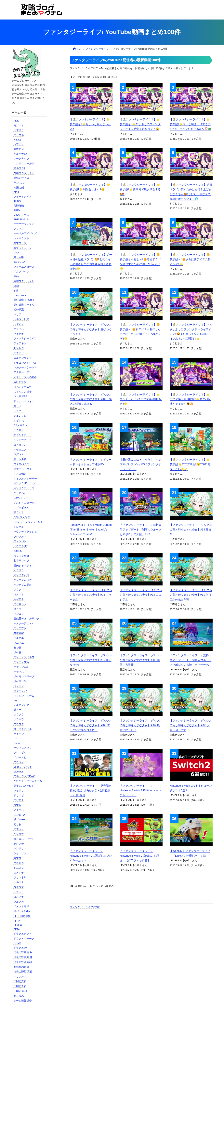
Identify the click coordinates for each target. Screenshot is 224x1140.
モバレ (17, 742)
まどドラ (19, 872)
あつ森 (17, 647)
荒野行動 (19, 205)
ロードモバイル (23, 729)
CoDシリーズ (21, 214)
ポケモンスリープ (24, 676)
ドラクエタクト (23, 933)
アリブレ (19, 228)
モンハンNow (21, 662)
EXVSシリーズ (22, 497)
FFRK (17, 920)
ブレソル (19, 536)
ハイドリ (19, 790)
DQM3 (17, 943)
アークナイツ (21, 158)
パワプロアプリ (23, 747)
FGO (16, 120)
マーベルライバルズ (25, 233)
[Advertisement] (29, 1069)
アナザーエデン (23, 372)
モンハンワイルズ (24, 657)
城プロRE (19, 819)
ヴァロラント (21, 238)
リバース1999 (22, 911)
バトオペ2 (19, 492)
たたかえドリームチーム (28, 780)
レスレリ (19, 892)
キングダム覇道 (23, 584)
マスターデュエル (24, 623)
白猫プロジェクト (24, 173)
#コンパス (19, 261)
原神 (16, 276)
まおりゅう (20, 604)
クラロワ (19, 719)
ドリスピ (19, 795)
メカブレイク (21, 271)
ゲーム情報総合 (23, 1000)
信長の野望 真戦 (23, 971)
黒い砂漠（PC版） (24, 299)
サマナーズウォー (24, 401)
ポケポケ (19, 686)
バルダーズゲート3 (25, 367)
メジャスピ (20, 757)
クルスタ (19, 882)
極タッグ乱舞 (21, 555)
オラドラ (19, 570)
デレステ (19, 843)
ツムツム (19, 642)
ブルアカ (19, 901)
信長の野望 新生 (23, 952)
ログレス (19, 454)
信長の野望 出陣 (23, 957)
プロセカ (19, 863)
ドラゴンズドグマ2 (25, 362)
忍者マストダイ (23, 468)
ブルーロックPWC (24, 776)
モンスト (19, 125)
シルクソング (21, 704)
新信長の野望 (21, 966)
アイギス (19, 809)
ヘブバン (19, 144)
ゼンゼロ (19, 348)
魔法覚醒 (19, 633)
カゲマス (19, 599)
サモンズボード (23, 435)
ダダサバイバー (23, 464)
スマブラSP (20, 243)
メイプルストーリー (25, 478)
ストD (17, 406)
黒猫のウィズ (21, 177)
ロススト (19, 594)
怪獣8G (18, 550)
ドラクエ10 (20, 947)
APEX (17, 210)
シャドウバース (23, 439)
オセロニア (20, 449)
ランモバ (19, 182)
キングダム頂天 (23, 579)
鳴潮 (16, 286)
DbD (16, 252)
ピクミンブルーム (24, 695)
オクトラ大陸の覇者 (25, 377)
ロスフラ (19, 896)
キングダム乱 (21, 575)
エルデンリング (23, 357)
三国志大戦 (20, 986)
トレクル (19, 526)
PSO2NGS (20, 295)
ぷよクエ (19, 637)
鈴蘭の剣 (19, 187)
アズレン (19, 829)
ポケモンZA (20, 691)
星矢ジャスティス (24, 565)
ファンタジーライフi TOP (85, 907)
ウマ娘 (17, 805)
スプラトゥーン (23, 248)
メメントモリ (21, 906)
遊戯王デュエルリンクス (28, 618)
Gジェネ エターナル (25, 502)
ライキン (19, 733)
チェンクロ (20, 415)
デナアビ (19, 353)
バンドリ (19, 848)
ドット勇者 (20, 459)
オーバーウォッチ (24, 223)
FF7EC (18, 924)
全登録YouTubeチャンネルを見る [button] (92, 886)
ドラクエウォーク (24, 938)
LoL (16, 738)
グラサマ (19, 430)
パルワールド (21, 319)
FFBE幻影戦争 (22, 916)
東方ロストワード (24, 838)
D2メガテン (20, 425)
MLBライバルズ (23, 767)
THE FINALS (21, 219)
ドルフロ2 (19, 168)
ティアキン (20, 343)
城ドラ (17, 709)
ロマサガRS (21, 396)
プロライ (19, 762)
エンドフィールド (24, 163)
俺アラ (17, 608)
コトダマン (20, 444)
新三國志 (19, 995)
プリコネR (20, 877)
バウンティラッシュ (25, 531)
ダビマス (19, 800)
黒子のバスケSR (23, 785)
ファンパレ (20, 541)
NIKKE (17, 139)
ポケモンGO (21, 666)
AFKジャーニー (23, 386)
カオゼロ (19, 148)
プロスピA (20, 752)
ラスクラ (19, 410)
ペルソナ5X (20, 153)
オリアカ (19, 976)
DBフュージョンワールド (28, 521)
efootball (18, 771)
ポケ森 (17, 652)
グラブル (19, 135)
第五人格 (19, 257)
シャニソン (20, 853)
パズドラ (19, 130)
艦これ (17, 824)
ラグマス (19, 328)
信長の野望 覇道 (23, 961)
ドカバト (19, 512)
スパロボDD (21, 507)
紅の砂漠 (19, 309)
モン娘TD (19, 814)
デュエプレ (20, 628)
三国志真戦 (20, 981)
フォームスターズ (24, 266)
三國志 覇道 (20, 990)
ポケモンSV (20, 681)
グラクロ (19, 589)
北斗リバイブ (21, 560)
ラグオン (19, 324)
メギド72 (19, 420)
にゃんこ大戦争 (23, 391)
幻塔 (16, 290)
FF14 (17, 929)
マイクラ (19, 333)
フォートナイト (23, 196)
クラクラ (19, 714)
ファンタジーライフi (25, 338)
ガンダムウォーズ (24, 488)
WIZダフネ (20, 382)
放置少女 (19, 887)
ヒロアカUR (21, 546)
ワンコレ (19, 613)
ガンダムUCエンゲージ (27, 483)
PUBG (17, 201)
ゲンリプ (19, 834)
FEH (16, 192)
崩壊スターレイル (24, 281)
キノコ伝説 (20, 473)
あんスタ (19, 867)
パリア (17, 314)
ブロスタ (19, 724)
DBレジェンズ (22, 517)
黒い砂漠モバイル (24, 304)
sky (16, 700)
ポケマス (19, 671)
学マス (17, 858)
